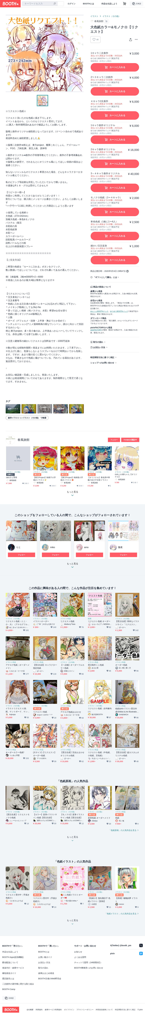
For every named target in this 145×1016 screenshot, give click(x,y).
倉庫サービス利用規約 (53, 1010)
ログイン (71, 4)
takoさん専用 (11, 477)
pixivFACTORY (96, 330)
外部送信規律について (104, 1010)
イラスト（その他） (111, 16)
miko (52, 547)
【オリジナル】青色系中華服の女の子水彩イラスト (99, 478)
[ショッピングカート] (124, 3)
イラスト (94, 16)
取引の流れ (98, 342)
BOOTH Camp (8, 989)
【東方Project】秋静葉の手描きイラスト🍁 (71, 478)
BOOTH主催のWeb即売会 (49, 978)
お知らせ (78, 952)
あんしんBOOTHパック (99, 311)
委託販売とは (8, 978)
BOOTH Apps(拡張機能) (13, 957)
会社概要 (30, 1010)
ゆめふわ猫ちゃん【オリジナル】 (126, 475)
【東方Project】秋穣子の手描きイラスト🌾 (44, 478)
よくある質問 (80, 957)
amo (86, 547)
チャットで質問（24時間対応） (88, 962)
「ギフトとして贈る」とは (105, 277)
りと (18, 547)
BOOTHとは (88, 4)
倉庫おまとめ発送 (46, 973)
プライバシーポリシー (84, 1010)
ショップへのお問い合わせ (102, 363)
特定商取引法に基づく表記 (102, 357)
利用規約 (39, 1010)
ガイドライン (69, 1010)
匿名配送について (10, 962)
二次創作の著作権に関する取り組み (18, 984)
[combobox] (39, 3)
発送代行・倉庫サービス (13, 968)
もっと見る (72, 566)
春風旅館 (23, 439)
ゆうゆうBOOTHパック (119, 311)
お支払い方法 (99, 347)
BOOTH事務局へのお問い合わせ (88, 968)
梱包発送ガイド (9, 973)
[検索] (54, 4)
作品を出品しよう (109, 4)
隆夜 (120, 547)
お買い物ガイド (45, 957)
